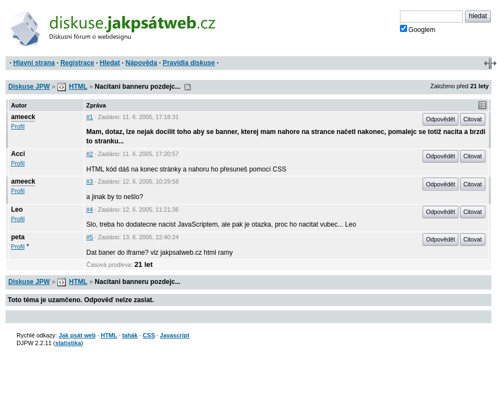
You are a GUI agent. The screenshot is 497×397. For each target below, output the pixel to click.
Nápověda (141, 63)
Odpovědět (440, 119)
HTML (78, 86)
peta (18, 237)
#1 (90, 117)
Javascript (174, 335)
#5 (90, 237)
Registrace (77, 63)
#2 (90, 154)
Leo (17, 209)
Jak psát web (76, 335)
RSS (187, 87)
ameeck (23, 117)
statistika (68, 343)
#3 (90, 181)
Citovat (472, 119)
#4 (90, 209)
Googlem (418, 29)
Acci (18, 154)
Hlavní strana (34, 63)
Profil (18, 126)
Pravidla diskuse (189, 63)
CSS (149, 335)
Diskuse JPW (29, 86)
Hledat (110, 63)
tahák (129, 335)
